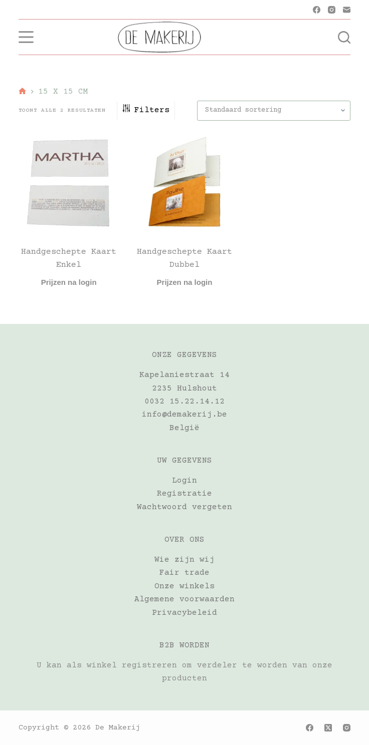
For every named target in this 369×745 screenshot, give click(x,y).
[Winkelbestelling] (273, 111)
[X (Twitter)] (328, 727)
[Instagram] (331, 10)
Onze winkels (184, 586)
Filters (145, 110)
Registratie (184, 493)
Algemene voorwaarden (184, 599)
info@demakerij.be (184, 414)
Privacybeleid (184, 612)
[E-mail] (346, 10)
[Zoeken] (344, 37)
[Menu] (26, 37)
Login (184, 480)
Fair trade (184, 572)
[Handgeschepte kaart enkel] (69, 183)
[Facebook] (316, 10)
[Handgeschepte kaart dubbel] (184, 183)
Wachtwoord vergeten (184, 507)
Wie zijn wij (184, 559)
